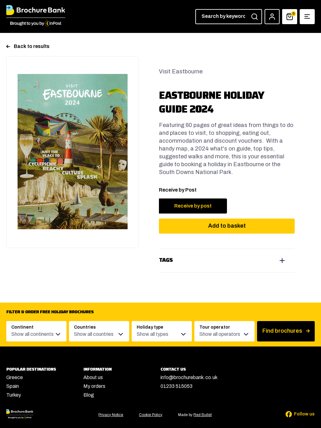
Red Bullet (202, 415)
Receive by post (193, 206)
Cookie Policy (150, 415)
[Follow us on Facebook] (296, 414)
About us (93, 377)
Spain (12, 386)
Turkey (13, 395)
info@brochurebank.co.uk (189, 377)
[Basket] (289, 16)
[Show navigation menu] (307, 16)
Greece (14, 377)
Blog (88, 395)
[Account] (272, 16)
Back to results (28, 46)
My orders (94, 386)
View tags (227, 260)
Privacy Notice (110, 415)
